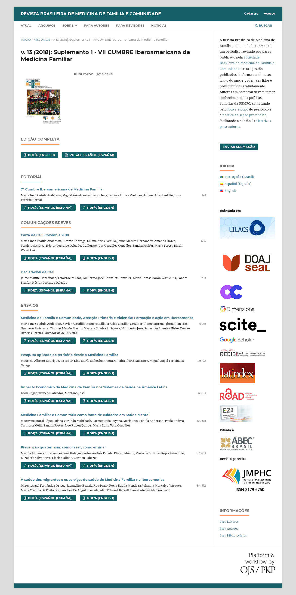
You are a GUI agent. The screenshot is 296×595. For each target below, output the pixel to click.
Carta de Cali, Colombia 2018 (45, 235)
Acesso (269, 13)
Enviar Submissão (239, 147)
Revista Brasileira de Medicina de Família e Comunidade (91, 13)
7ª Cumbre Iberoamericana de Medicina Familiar (62, 189)
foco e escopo (237, 109)
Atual (26, 25)
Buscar (263, 25)
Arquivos (47, 25)
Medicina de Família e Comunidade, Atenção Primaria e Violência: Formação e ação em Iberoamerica (107, 318)
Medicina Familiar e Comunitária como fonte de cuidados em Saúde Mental (85, 415)
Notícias (158, 25)
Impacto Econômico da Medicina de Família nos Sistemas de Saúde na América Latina (94, 387)
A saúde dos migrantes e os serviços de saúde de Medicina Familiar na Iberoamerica (92, 480)
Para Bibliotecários (233, 535)
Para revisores (130, 25)
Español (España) (238, 183)
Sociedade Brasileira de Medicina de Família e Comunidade (247, 63)
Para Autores (229, 528)
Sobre (68, 25)
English (230, 190)
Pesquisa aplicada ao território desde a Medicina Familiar (69, 355)
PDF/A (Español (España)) (91, 155)
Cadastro (251, 13)
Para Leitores (229, 521)
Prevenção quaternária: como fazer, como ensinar (63, 447)
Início (26, 39)
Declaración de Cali (37, 272)
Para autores (96, 25)
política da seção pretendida (244, 115)
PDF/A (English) (41, 155)
